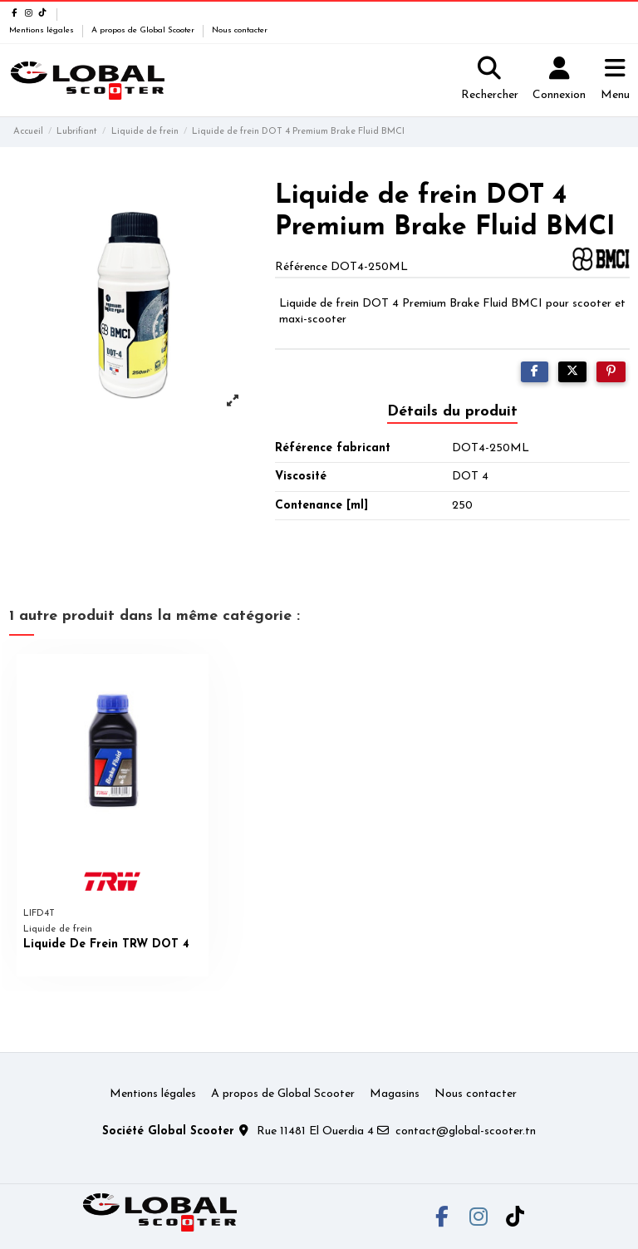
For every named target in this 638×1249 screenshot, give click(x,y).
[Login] (559, 80)
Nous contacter (239, 30)
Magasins (395, 1094)
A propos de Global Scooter (144, 30)
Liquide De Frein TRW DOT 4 (106, 944)
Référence (301, 267)
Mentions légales (42, 30)
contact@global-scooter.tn (465, 1131)
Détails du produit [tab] (452, 412)
